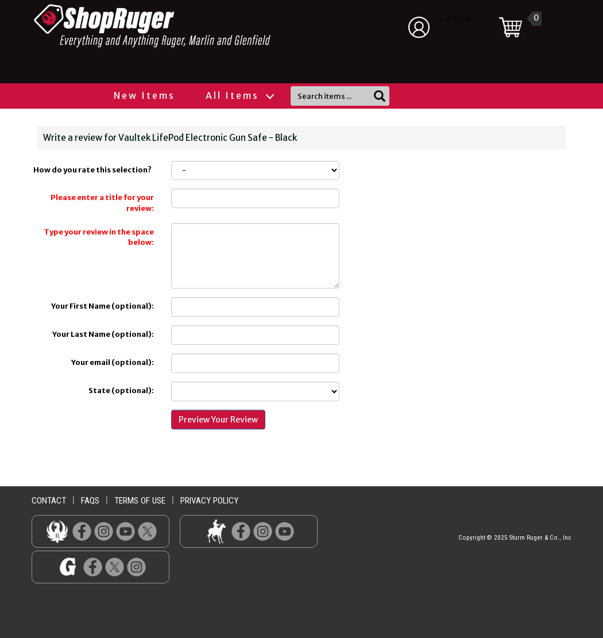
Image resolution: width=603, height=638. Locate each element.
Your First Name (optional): (102, 306)
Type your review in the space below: (99, 237)
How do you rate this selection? (93, 170)
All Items (239, 95)
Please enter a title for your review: (102, 203)
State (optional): (121, 390)
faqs (90, 500)
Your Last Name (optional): (103, 334)
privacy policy (209, 500)
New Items (144, 95)
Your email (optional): (112, 362)
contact (49, 500)
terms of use (139, 500)
